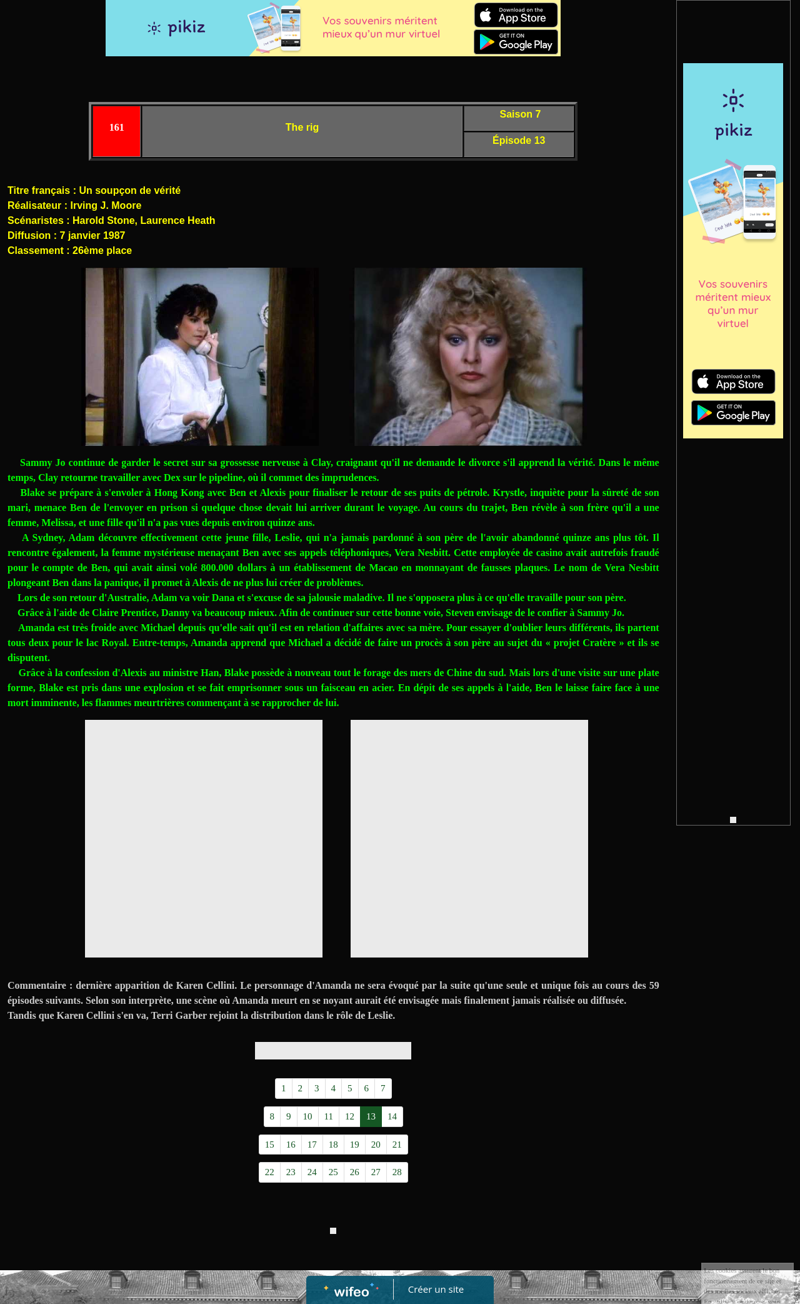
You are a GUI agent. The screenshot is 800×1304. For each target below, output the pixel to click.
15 (269, 1145)
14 (392, 1116)
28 (397, 1172)
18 (333, 1145)
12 (349, 1116)
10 (307, 1116)
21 (397, 1145)
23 (291, 1172)
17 (312, 1145)
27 (376, 1172)
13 (371, 1116)
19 (354, 1145)
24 (312, 1172)
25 (333, 1172)
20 (376, 1145)
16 (291, 1145)
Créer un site (436, 1289)
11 (328, 1116)
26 (354, 1172)
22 (269, 1172)
